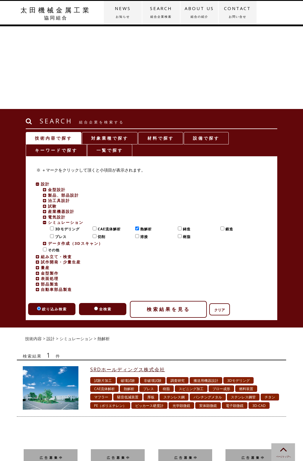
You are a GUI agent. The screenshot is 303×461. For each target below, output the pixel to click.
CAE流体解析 (108, 146)
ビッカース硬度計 (149, 322)
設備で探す (206, 55)
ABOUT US (199, 12)
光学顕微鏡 (181, 322)
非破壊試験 (153, 297)
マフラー (101, 314)
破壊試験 (128, 297)
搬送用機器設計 (206, 297)
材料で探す (160, 55)
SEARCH (161, 12)
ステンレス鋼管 (243, 314)
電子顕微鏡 (235, 322)
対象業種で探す (109, 55)
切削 (100, 154)
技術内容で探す (53, 55)
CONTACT (237, 12)
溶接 (142, 154)
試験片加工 (103, 297)
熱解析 (144, 146)
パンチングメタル (208, 314)
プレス (59, 154)
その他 (52, 167)
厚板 (150, 314)
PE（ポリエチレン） (110, 322)
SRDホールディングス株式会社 (127, 287)
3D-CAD (259, 322)
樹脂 (185, 154)
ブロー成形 (221, 306)
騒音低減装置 (127, 314)
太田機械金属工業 (56, 13)
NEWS (122, 12)
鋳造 (185, 146)
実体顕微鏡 (208, 322)
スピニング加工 (191, 306)
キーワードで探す (56, 67)
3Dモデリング (66, 146)
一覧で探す (109, 67)
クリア (219, 227)
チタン (270, 314)
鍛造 (228, 146)
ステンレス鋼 (174, 314)
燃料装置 (246, 306)
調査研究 (177, 297)
